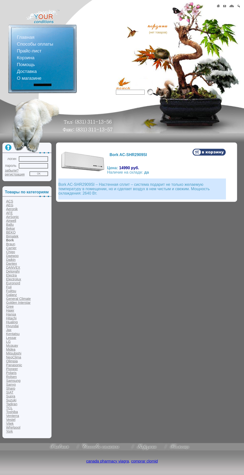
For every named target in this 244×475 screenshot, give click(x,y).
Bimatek (12, 236)
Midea (10, 349)
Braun (10, 244)
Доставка (27, 71)
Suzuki (11, 400)
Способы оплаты (35, 44)
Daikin (11, 260)
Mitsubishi (13, 353)
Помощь (26, 64)
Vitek (10, 424)
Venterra (12, 416)
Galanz (11, 295)
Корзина (25, 57)
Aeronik (12, 209)
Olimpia (12, 361)
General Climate (18, 299)
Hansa (11, 314)
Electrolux (13, 279)
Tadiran (11, 404)
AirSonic (12, 217)
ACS (9, 201)
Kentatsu (13, 334)
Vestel (10, 420)
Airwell (11, 221)
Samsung (13, 381)
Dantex (11, 264)
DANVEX (13, 267)
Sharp (10, 388)
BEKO (11, 232)
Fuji (9, 287)
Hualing (12, 322)
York (9, 431)
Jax (8, 330)
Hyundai (12, 326)
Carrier (11, 248)
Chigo (10, 252)
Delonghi (13, 271)
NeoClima (13, 357)
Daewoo (12, 256)
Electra (11, 275)
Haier (10, 310)
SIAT (9, 392)
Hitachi (11, 318)
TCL (9, 408)
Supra (10, 396)
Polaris (11, 373)
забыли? (12, 170)
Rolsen (11, 377)
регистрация (15, 174)
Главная (25, 37)
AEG (9, 205)
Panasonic (14, 365)
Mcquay (12, 345)
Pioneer (12, 369)
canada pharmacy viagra (107, 461)
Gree (10, 306)
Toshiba (12, 412)
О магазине (29, 78)
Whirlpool (13, 427)
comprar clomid (144, 461)
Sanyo (11, 384)
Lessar (11, 338)
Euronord (13, 283)
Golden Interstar (18, 303)
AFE (9, 213)
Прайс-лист (29, 50)
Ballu (10, 225)
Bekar (10, 228)
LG (8, 342)
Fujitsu (11, 291)
